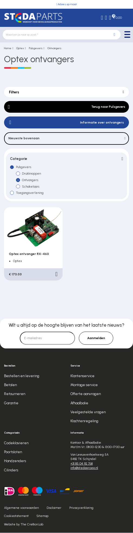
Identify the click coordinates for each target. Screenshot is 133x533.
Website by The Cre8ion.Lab (23, 525)
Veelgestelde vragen (88, 412)
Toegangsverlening (30, 193)
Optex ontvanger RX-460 (29, 254)
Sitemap (42, 516)
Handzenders (15, 461)
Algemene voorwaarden (21, 508)
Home (7, 48)
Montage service (84, 385)
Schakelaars (31, 187)
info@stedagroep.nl (84, 468)
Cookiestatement (16, 516)
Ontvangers (54, 48)
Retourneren (14, 394)
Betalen (10, 385)
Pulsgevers (36, 48)
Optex (20, 48)
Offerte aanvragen (85, 394)
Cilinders (11, 470)
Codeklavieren (16, 443)
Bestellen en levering (21, 376)
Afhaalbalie (79, 403)
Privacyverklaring (81, 508)
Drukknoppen (31, 174)
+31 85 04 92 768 (81, 464)
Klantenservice (82, 376)
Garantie (11, 403)
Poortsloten (13, 452)
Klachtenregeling (84, 421)
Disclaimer (54, 508)
